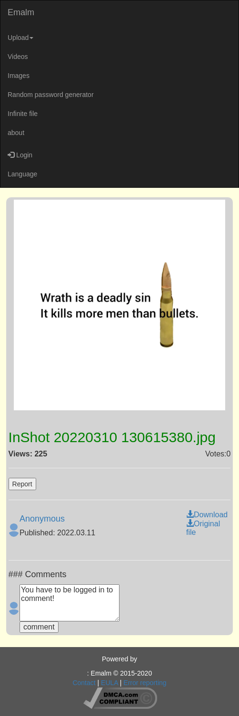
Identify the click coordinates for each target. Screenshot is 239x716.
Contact (83, 683)
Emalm (21, 12)
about (16, 132)
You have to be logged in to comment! (70, 602)
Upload (20, 37)
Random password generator (51, 94)
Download (207, 515)
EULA (109, 683)
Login (20, 155)
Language (22, 174)
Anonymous (42, 518)
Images (19, 75)
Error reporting (144, 683)
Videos (18, 56)
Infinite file (23, 113)
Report (22, 484)
